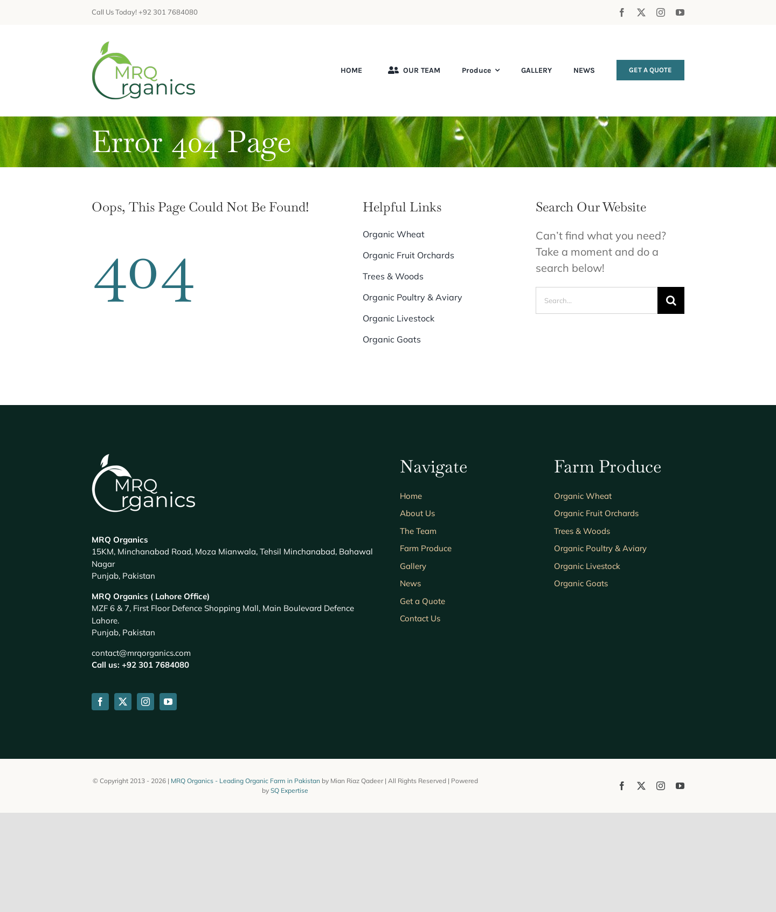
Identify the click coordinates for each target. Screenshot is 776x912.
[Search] (670, 300)
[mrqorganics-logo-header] (144, 46)
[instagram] (660, 12)
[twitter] (641, 12)
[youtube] (680, 12)
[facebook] (622, 12)
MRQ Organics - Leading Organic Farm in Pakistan (246, 781)
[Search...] (596, 300)
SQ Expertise (289, 790)
